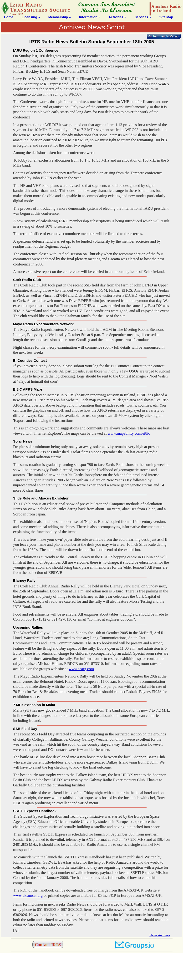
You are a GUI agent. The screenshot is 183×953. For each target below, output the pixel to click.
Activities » (117, 17)
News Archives (159, 935)
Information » (89, 17)
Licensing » (31, 17)
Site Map (166, 17)
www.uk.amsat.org (28, 895)
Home (8, 17)
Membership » (59, 17)
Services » (142, 17)
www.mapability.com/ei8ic (129, 433)
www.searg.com (81, 669)
